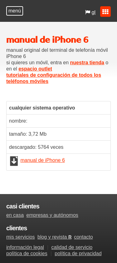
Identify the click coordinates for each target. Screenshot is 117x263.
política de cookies (26, 253)
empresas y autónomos (52, 215)
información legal (25, 247)
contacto (83, 237)
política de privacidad (78, 253)
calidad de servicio (72, 247)
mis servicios (20, 237)
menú (14, 10)
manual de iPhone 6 (42, 160)
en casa (15, 215)
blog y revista (54, 237)
